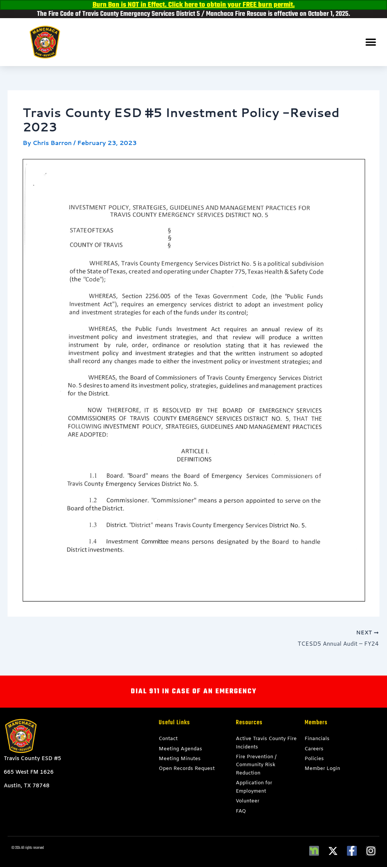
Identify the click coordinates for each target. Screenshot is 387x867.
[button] (370, 42)
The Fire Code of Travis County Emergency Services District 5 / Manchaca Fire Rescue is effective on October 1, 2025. (193, 14)
